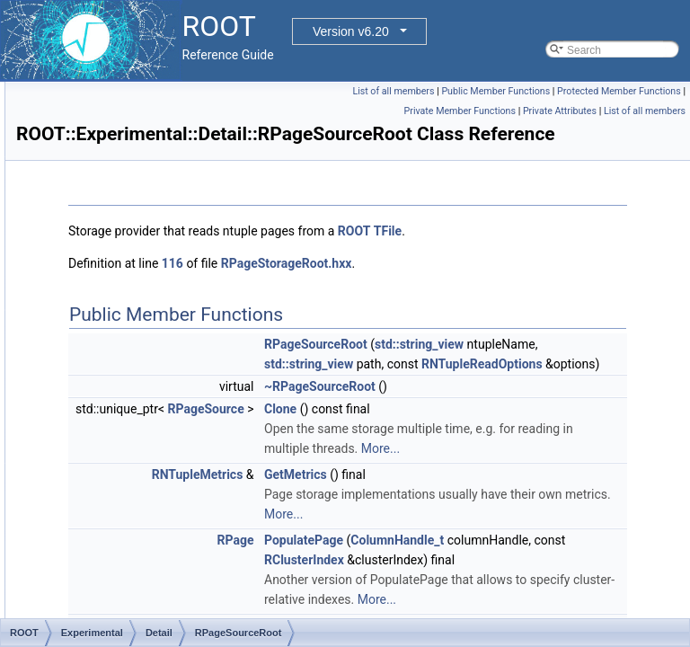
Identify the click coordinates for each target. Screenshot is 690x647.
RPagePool (129, 240)
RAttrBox (109, 536)
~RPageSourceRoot (544, 570)
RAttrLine (110, 576)
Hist (97, 477)
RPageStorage (137, 378)
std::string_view (537, 448)
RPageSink (129, 259)
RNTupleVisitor (138, 121)
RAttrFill (107, 556)
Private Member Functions (543, 131)
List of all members (524, 91)
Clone (505, 592)
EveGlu (105, 457)
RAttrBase (112, 516)
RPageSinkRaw (140, 279)
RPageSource (136, 319)
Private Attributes (644, 131)
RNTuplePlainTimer (149, 418)
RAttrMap (111, 595)
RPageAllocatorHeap (152, 180)
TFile (307, 315)
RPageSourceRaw (146, 338)
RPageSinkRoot (140, 299)
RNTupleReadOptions (549, 527)
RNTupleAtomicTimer (153, 398)
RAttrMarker (117, 615)
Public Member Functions (626, 91)
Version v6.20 (351, 31)
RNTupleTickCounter (152, 81)
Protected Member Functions (619, 111)
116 (397, 348)
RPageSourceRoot (147, 358)
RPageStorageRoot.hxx (511, 348)
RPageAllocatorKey (149, 200)
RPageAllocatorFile (148, 161)
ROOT (579, 295)
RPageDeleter (136, 220)
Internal (106, 497)
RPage (119, 141)
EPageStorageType (149, 437)
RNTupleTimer (137, 101)
